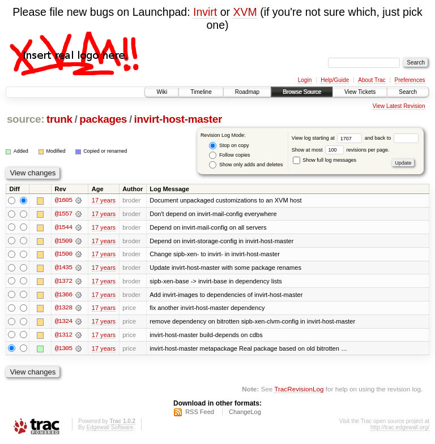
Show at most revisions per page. (341, 150)
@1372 (63, 281)
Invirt (205, 12)
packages (103, 119)
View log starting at (328, 138)
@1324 (63, 322)
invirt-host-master (178, 119)
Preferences (410, 80)
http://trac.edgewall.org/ (399, 429)
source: (25, 119)
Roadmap (247, 92)
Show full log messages (324, 160)
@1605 (63, 200)
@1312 (63, 335)
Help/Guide (335, 80)
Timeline (200, 92)
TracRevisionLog (298, 390)
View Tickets (360, 92)
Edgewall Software (109, 429)
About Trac (371, 80)
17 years (104, 200)
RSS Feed (199, 413)
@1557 (63, 213)
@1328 (63, 308)
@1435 (63, 268)
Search (408, 92)
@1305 (63, 349)
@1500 (63, 254)
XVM (245, 12)
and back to (392, 138)
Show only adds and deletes (246, 165)
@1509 (63, 240)
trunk (59, 119)
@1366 (63, 295)
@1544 (63, 227)
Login (305, 80)
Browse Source (302, 92)
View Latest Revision (399, 106)
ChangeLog (245, 413)
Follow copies (229, 155)
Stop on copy (229, 145)
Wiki (161, 92)
